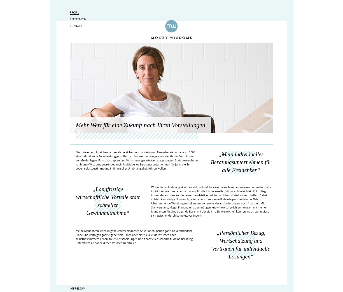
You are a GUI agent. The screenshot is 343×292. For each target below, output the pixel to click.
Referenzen (78, 19)
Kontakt (76, 26)
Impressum (77, 288)
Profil (74, 12)
